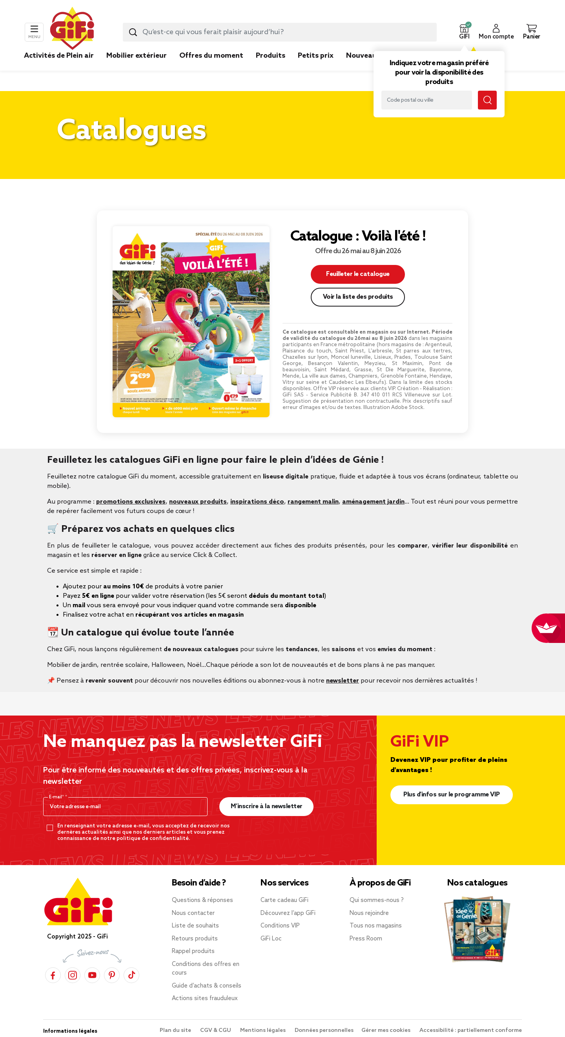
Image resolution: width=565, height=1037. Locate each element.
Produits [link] (270, 55)
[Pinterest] (112, 975)
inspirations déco (257, 502)
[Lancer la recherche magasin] (487, 100)
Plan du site (176, 1030)
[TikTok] (131, 975)
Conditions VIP (280, 925)
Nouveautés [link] (367, 55)
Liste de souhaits (195, 925)
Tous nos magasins (376, 925)
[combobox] (280, 32)
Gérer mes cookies (386, 1030)
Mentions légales (263, 1030)
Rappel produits (193, 951)
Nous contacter (193, 913)
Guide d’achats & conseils (206, 986)
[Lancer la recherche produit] (133, 32)
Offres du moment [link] (211, 55)
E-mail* (57, 797)
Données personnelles (324, 1030)
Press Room (366, 938)
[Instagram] (72, 975)
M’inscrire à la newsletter (267, 806)
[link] (271, 67)
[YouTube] (92, 975)
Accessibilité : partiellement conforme (470, 1030)
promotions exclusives (131, 502)
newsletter (342, 681)
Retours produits (195, 938)
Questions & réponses (202, 900)
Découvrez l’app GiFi (288, 913)
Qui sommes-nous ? (377, 900)
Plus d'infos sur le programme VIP (451, 794)
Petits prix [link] (316, 55)
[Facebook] (53, 975)
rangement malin (313, 502)
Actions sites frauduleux (205, 998)
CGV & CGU (216, 1030)
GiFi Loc (271, 938)
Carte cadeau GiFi (284, 900)
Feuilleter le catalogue (358, 274)
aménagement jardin (373, 502)
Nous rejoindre (369, 913)
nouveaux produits (198, 502)
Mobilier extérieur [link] (136, 55)
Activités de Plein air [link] (59, 55)
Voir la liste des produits (358, 297)
